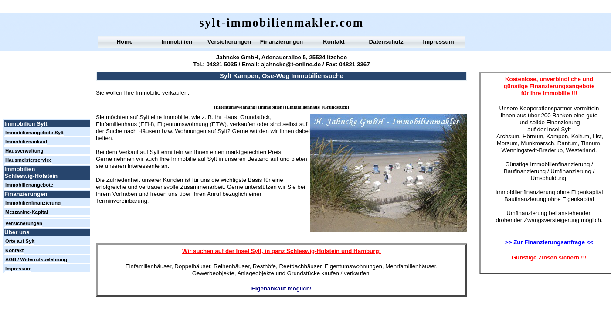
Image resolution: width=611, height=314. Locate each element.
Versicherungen (229, 41)
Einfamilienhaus (303, 107)
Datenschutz (386, 41)
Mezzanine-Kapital (26, 212)
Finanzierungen (281, 41)
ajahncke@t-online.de (291, 64)
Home (124, 41)
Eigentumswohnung (235, 107)
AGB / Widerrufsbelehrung (36, 259)
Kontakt (334, 41)
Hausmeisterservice (28, 160)
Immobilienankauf (26, 141)
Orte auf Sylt (19, 241)
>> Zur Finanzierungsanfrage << (549, 242)
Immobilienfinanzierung (33, 202)
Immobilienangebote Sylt (34, 132)
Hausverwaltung (24, 151)
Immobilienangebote (29, 185)
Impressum (438, 41)
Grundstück (335, 107)
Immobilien (270, 107)
